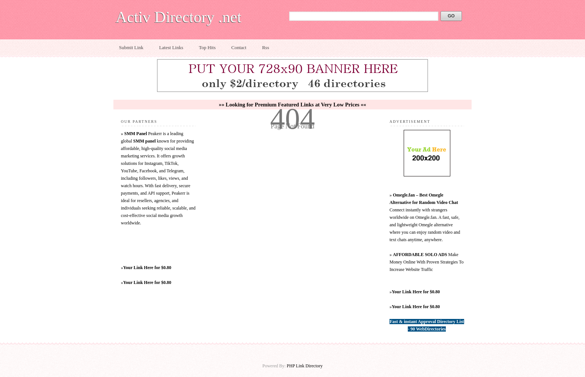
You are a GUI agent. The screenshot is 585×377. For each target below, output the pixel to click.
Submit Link (131, 47)
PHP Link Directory (305, 365)
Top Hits (207, 47)
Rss (265, 47)
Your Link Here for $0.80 (147, 267)
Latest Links (171, 47)
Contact (238, 47)
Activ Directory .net (178, 17)
